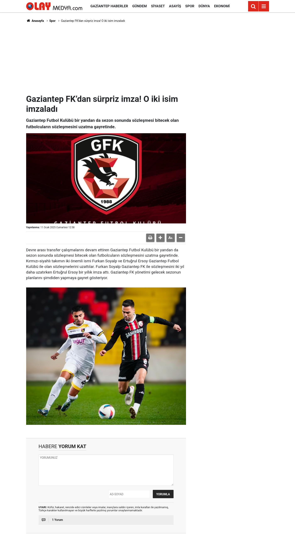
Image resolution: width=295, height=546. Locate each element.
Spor (189, 6)
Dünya (204, 6)
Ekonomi (222, 6)
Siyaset (158, 6)
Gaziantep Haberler (109, 6)
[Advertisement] (147, 58)
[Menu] (264, 6)
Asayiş (175, 6)
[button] (160, 238)
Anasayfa (35, 20)
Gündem (139, 6)
